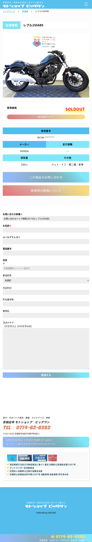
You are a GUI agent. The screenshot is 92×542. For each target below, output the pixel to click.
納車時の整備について (46, 190)
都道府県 (7, 275)
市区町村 (7, 288)
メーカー (24, 144)
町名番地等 (8, 299)
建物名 (6, 311)
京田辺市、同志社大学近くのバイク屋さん (46, 504)
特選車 (25, 11)
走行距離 (68, 144)
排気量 (24, 157)
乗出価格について (46, 116)
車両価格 (12, 107)
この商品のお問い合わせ (46, 177)
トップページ (9, 11)
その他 (67, 157)
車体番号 (46, 131)
